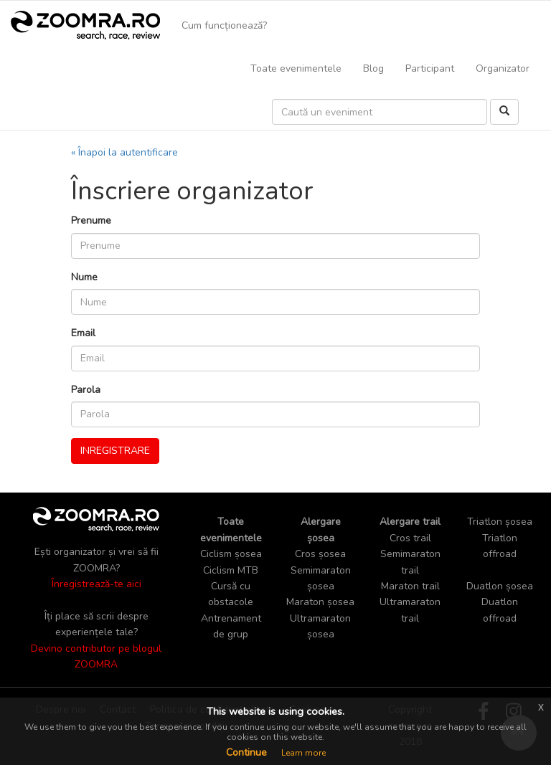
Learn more (303, 753)
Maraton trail (410, 586)
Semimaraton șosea (321, 578)
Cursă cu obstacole (230, 594)
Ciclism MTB (230, 570)
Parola (85, 389)
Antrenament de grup (231, 626)
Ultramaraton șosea (320, 626)
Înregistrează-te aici (96, 584)
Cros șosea (320, 554)
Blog (373, 68)
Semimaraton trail (410, 561)
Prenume (91, 220)
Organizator (502, 68)
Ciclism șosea (231, 554)
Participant (429, 68)
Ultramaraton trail (410, 609)
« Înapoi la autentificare (124, 152)
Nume (84, 277)
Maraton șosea (320, 602)
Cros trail (410, 538)
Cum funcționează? (224, 25)
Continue (246, 752)
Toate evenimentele (296, 68)
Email (83, 333)
